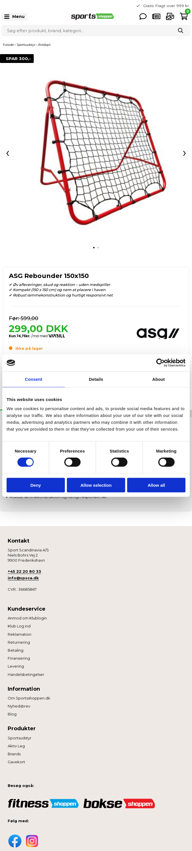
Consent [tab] (33, 379)
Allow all (156, 484)
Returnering (19, 642)
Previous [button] (92, 6)
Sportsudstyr (19, 738)
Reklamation (19, 634)
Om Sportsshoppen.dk (29, 698)
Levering (16, 666)
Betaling (15, 650)
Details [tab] (96, 379)
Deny (35, 484)
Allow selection (95, 484)
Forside (8, 45)
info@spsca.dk (23, 578)
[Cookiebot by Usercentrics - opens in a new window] (160, 363)
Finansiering (19, 658)
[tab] (94, 247)
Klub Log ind (19, 626)
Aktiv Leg (16, 746)
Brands (14, 754)
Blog (12, 714)
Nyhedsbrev (19, 706)
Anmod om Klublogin (27, 618)
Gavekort (16, 762)
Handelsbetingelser (26, 674)
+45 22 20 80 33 (24, 571)
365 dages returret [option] (168, 5)
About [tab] (158, 379)
